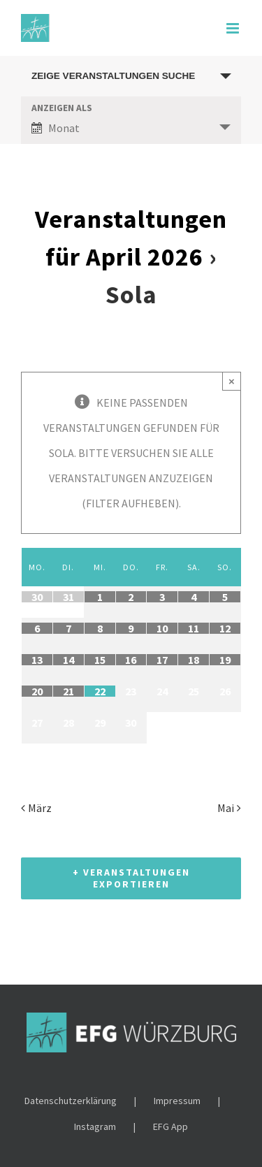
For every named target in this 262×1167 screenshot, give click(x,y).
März (40, 808)
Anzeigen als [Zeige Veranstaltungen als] (61, 108)
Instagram (95, 1126)
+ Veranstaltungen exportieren (131, 878)
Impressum (177, 1100)
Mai (225, 808)
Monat (55, 128)
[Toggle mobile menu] (233, 28)
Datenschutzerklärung (70, 1100)
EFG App (170, 1126)
